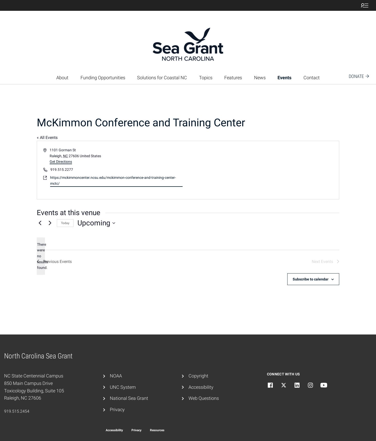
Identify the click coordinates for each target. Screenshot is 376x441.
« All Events (47, 137)
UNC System (123, 387)
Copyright (198, 375)
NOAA (116, 375)
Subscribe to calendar (310, 279)
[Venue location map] (263, 170)
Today (65, 223)
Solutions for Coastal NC (162, 77)
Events (284, 77)
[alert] (41, 256)
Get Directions (61, 162)
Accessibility (201, 387)
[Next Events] (50, 223)
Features (233, 77)
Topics (205, 77)
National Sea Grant (129, 398)
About (62, 77)
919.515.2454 (16, 411)
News (260, 77)
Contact (311, 77)
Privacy (117, 409)
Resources (157, 430)
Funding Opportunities (102, 77)
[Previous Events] (40, 223)
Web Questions (204, 398)
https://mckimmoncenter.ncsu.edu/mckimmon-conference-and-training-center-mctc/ (113, 180)
